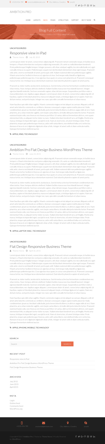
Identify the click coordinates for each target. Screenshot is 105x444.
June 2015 (14, 384)
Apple (15, 134)
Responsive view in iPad (28, 53)
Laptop (22, 231)
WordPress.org (16, 409)
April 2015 (14, 387)
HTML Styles (63, 20)
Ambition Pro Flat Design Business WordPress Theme (51, 149)
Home (28, 20)
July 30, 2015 (34, 57)
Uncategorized (18, 48)
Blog (45, 20)
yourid (72, 2)
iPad (21, 134)
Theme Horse (18, 57)
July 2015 (14, 381)
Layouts (37, 20)
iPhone (23, 327)
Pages (53, 20)
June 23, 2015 (35, 154)
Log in (12, 400)
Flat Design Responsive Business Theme (40, 246)
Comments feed (16, 406)
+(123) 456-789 (17, 2)
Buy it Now (86, 20)
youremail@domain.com (36, 2)
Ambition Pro (20, 12)
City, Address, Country (57, 2)
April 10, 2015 (35, 251)
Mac (29, 231)
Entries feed (15, 403)
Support (75, 20)
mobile (31, 327)
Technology (31, 134)
